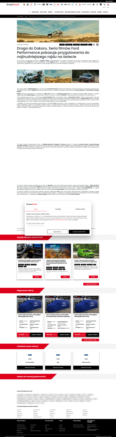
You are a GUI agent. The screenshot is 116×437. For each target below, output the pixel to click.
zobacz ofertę (36, 334)
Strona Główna (20, 16)
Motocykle (43, 12)
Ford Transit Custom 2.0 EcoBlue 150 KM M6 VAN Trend (29, 315)
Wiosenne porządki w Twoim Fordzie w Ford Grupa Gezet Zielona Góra (29, 261)
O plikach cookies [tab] (80, 209)
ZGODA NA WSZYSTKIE (79, 231)
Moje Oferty (109, 1)
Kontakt (105, 12)
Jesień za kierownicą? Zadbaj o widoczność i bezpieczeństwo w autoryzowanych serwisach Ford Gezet (56, 262)
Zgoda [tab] (36, 209)
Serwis (51, 12)
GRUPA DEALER (104, 436)
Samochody (35, 12)
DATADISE (109, 436)
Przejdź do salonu (30, 367)
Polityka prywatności (59, 219)
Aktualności (85, 12)
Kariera (99, 12)
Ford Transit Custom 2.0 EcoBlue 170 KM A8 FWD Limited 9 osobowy (58, 315)
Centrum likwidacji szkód (72, 12)
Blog (26, 16)
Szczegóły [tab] (58, 209)
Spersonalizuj (57, 231)
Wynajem (93, 12)
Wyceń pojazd (59, 12)
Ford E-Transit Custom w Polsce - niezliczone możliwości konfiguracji (85, 261)
